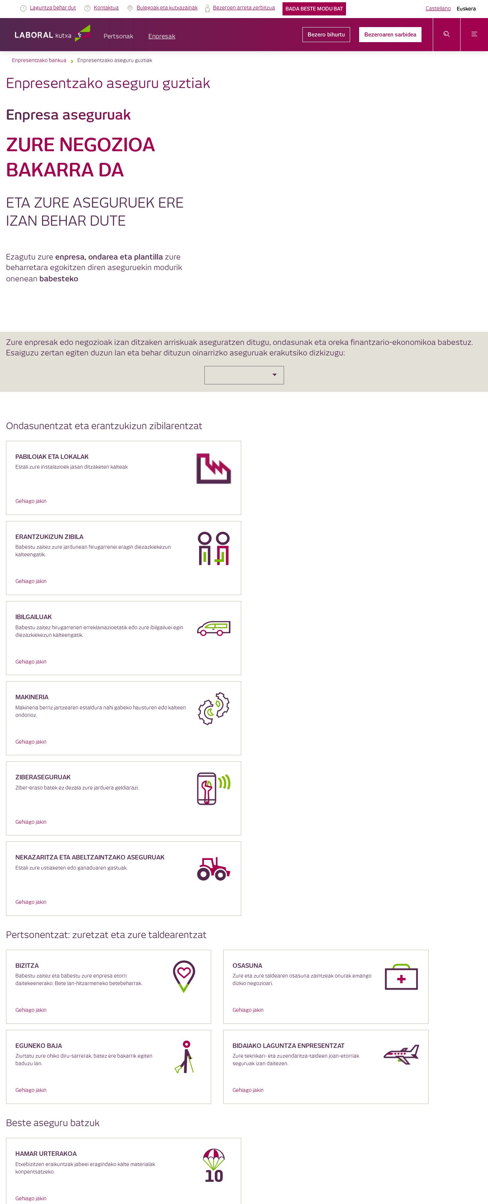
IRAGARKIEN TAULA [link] (157, 1086)
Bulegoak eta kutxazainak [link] (167, 8)
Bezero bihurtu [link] (326, 35)
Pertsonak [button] (118, 36)
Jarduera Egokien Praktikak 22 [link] (371, 1094)
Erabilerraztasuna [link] (315, 1094)
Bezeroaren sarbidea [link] (390, 35)
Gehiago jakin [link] (31, 501)
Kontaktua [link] (106, 8)
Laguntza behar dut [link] (53, 8)
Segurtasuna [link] (276, 1094)
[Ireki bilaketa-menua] (447, 34)
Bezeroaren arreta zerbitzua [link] (326, 1086)
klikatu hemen (55, 973)
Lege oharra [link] (197, 1086)
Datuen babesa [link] (274, 1086)
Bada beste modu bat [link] (314, 9)
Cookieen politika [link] (234, 1086)
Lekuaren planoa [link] (187, 1101)
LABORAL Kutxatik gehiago (244, 1031)
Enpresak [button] (161, 36)
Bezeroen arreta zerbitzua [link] (244, 8)
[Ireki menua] (474, 34)
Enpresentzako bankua (39, 60)
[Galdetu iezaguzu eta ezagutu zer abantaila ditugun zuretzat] (244, 890)
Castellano (438, 8)
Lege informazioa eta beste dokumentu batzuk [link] (207, 1094)
